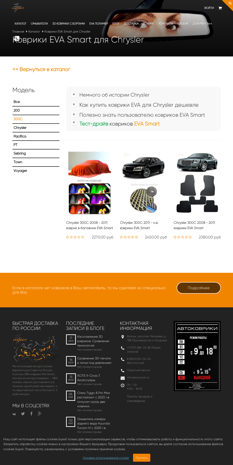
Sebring (20, 153)
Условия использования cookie (106, 457)
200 (17, 110)
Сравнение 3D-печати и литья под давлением (94, 360)
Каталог (20, 23)
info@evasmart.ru (138, 377)
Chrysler (20, 128)
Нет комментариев (89, 349)
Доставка (131, 23)
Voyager (20, 171)
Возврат (149, 23)
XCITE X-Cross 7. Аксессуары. (88, 378)
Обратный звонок (138, 370)
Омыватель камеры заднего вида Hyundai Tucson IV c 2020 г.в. (93, 423)
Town (18, 162)
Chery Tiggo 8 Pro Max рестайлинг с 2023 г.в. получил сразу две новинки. (93, 399)
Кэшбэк (182, 23)
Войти (209, 8)
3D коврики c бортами (68, 23)
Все (17, 102)
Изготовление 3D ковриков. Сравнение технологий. (93, 341)
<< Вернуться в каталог (41, 69)
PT (16, 145)
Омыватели (39, 23)
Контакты (166, 23)
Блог (115, 23)
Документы (202, 23)
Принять (142, 457)
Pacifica (20, 136)
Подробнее (199, 288)
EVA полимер (98, 23)
